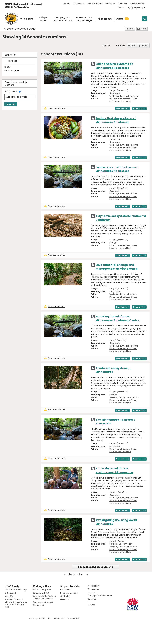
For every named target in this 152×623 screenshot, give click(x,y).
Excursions (13, 61)
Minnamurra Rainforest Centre (123, 99)
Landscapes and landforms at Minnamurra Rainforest (117, 169)
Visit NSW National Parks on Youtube (20, 618)
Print (131, 28)
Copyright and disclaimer (100, 595)
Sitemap (92, 599)
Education (110, 3)
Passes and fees (137, 3)
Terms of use (94, 589)
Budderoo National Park (120, 101)
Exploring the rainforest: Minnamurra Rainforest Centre (117, 318)
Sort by (106, 45)
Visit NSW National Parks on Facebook (7, 618)
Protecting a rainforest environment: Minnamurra (114, 470)
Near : (15, 91)
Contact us (65, 596)
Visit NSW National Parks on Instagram (14, 618)
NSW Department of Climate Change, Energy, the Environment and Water (16, 603)
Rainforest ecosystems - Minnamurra (113, 370)
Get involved (38, 605)
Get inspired (78, 3)
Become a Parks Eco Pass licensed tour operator (44, 597)
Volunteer (122, 3)
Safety (67, 3)
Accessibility (93, 586)
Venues (120, 7)
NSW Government (56, 618)
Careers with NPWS (41, 593)
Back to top (76, 574)
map (144, 45)
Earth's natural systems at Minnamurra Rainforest (114, 65)
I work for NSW (73, 618)
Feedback (64, 599)
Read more (138, 109)
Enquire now (121, 109)
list (133, 45)
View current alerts (54, 108)
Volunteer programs (42, 589)
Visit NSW (9, 596)
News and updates (69, 593)
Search (10, 104)
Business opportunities (43, 602)
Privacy (91, 592)
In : (6, 91)
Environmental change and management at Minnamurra (116, 266)
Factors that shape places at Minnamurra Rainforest (116, 120)
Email (143, 28)
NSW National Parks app (16, 589)
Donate (91, 604)
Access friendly (95, 3)
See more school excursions (95, 567)
